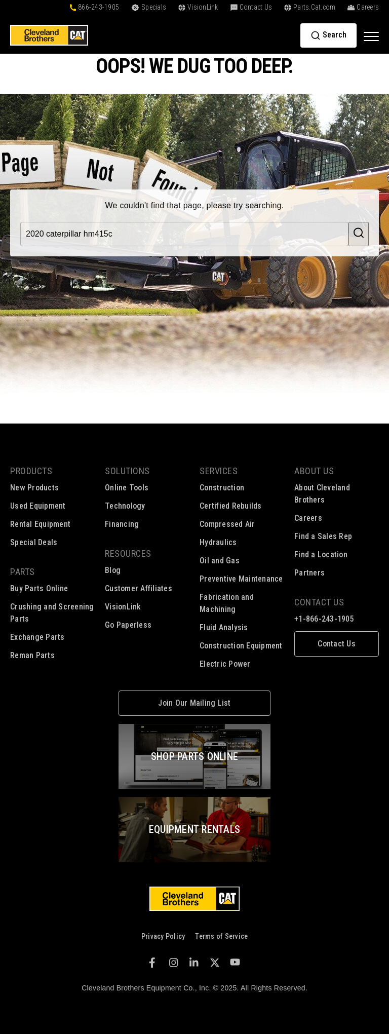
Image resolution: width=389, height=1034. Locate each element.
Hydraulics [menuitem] (218, 542)
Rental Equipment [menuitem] (40, 524)
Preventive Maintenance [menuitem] (241, 579)
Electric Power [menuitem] (225, 664)
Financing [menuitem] (122, 524)
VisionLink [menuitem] (123, 606)
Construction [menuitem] (222, 487)
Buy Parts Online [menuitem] (39, 588)
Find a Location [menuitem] (320, 554)
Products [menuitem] (31, 471)
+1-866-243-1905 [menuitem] (324, 619)
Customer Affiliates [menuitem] (138, 588)
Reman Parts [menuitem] (32, 655)
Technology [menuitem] (125, 506)
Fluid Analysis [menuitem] (224, 627)
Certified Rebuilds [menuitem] (231, 506)
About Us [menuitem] (314, 471)
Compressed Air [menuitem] (227, 524)
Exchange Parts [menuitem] (37, 637)
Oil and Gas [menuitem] (220, 560)
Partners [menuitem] (309, 573)
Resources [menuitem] (128, 553)
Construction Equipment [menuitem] (241, 645)
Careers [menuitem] (308, 518)
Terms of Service (221, 936)
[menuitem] (336, 644)
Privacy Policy (163, 936)
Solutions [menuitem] (127, 471)
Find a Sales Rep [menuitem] (323, 536)
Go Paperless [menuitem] (128, 625)
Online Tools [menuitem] (126, 487)
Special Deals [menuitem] (33, 542)
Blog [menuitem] (113, 570)
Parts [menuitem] (22, 571)
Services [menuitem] (219, 471)
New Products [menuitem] (34, 487)
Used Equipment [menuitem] (38, 506)
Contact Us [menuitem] (319, 602)
